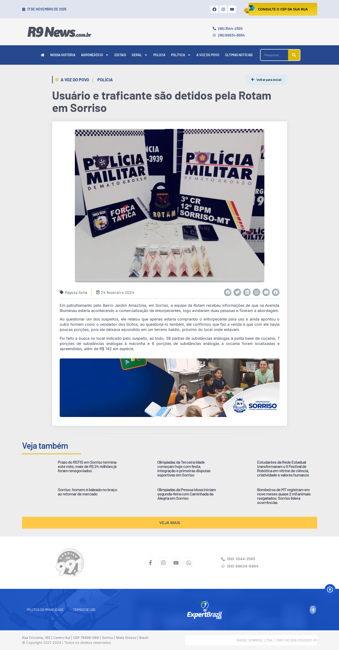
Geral (140, 55)
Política (181, 55)
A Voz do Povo (207, 55)
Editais (120, 55)
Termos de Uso (84, 610)
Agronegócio (95, 55)
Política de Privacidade (45, 610)
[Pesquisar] (294, 55)
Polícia (159, 55)
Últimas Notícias (239, 55)
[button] (228, 292)
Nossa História (62, 55)
